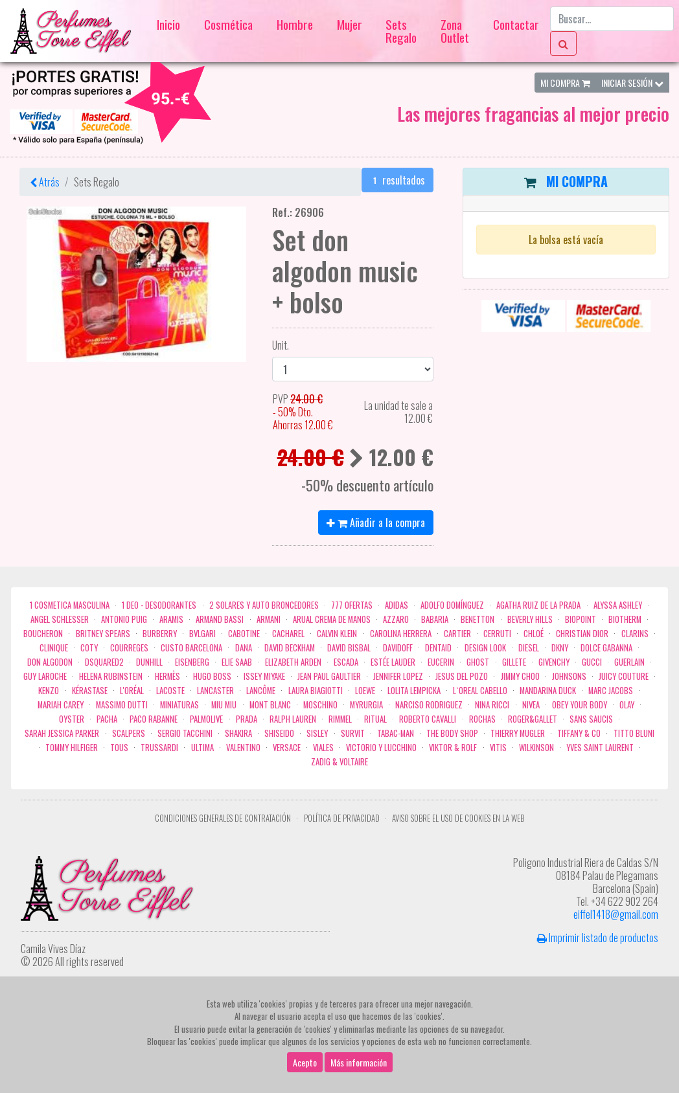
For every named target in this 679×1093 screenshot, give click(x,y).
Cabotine (244, 633)
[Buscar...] (612, 18)
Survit (353, 733)
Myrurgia (366, 705)
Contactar (516, 24)
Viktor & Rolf (453, 747)
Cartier (457, 633)
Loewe (365, 690)
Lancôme (260, 690)
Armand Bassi (220, 619)
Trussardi (159, 747)
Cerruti (497, 633)
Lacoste (170, 690)
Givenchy (554, 662)
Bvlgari (202, 633)
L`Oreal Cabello (480, 690)
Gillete (514, 662)
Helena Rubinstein (111, 676)
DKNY (559, 648)
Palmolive (206, 719)
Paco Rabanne (154, 719)
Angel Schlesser (59, 619)
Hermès (167, 676)
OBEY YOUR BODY (579, 705)
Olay (626, 705)
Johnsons (569, 676)
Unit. (277, 345)
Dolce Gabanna (606, 648)
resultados (397, 180)
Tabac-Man (395, 733)
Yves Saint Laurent (600, 747)
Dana (243, 648)
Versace (287, 747)
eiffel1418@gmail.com (615, 914)
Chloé (534, 633)
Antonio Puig (124, 619)
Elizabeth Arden (293, 662)
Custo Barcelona (191, 648)
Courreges (129, 648)
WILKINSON (536, 747)
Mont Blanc (270, 705)
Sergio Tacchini (185, 733)
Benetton (477, 619)
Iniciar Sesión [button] (632, 82)
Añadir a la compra (376, 522)
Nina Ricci (492, 705)
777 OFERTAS (352, 605)
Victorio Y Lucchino (381, 747)
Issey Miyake (264, 676)
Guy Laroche (45, 676)
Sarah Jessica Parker (62, 733)
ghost (477, 662)
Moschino (320, 705)
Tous (119, 747)
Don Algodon (50, 662)
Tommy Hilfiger (71, 747)
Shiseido (279, 733)
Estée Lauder (393, 662)
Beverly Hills (530, 619)
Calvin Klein (337, 633)
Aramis (171, 619)
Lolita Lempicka (414, 690)
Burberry (160, 633)
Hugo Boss (212, 676)
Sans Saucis (591, 719)
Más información (358, 1062)
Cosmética (228, 24)
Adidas (396, 605)
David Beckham (289, 648)
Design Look (485, 648)
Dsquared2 (104, 662)
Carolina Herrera (401, 633)
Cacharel (288, 633)
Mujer (349, 24)
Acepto (305, 1062)
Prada (246, 719)
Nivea (531, 705)
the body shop (452, 733)
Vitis (498, 747)
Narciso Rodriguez (429, 705)
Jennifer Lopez (398, 676)
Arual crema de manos (332, 619)
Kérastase (90, 690)
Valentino (243, 747)
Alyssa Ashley (617, 605)
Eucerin (441, 662)
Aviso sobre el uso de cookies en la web (458, 818)
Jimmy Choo (520, 676)
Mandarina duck (548, 690)
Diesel (528, 648)
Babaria (434, 619)
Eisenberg (192, 662)
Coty (89, 648)
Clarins (635, 633)
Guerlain (629, 662)
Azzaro (396, 619)
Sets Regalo (401, 31)
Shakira (238, 733)
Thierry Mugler (517, 733)
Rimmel (340, 719)
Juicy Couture (624, 676)
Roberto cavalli (427, 719)
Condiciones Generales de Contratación (223, 818)
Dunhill (149, 662)
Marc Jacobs (610, 690)
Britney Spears (103, 633)
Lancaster (215, 690)
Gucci (592, 662)
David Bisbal (349, 648)
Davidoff (398, 648)
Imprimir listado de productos (597, 937)
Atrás (45, 182)
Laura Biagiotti (315, 690)
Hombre (295, 24)
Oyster (71, 719)
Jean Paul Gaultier (329, 676)
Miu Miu (223, 705)
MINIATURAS (179, 705)
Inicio (168, 24)
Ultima (202, 747)
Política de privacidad (342, 818)
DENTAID (438, 648)
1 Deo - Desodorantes (159, 605)
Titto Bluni (634, 733)
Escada (346, 662)
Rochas (482, 719)
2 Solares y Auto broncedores (264, 605)
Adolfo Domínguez (452, 605)
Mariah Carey (61, 705)
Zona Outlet (455, 31)
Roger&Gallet (532, 719)
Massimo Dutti (122, 705)
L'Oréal (132, 690)
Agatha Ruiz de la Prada (538, 605)
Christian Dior (582, 633)
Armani (269, 619)
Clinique (54, 648)
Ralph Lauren (293, 719)
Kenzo (48, 690)
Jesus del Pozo (461, 676)
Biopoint (580, 619)
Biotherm (624, 619)
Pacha (107, 719)
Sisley (317, 733)
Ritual (375, 719)
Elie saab (237, 662)
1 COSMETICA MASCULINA (69, 605)
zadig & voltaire (339, 762)
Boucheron (43, 633)
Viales (323, 747)
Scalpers (128, 733)
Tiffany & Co (579, 733)
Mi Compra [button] (565, 82)
